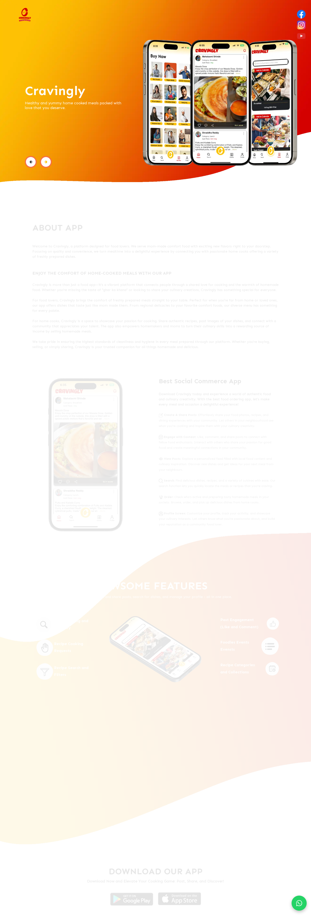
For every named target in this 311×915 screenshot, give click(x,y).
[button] (31, 162)
